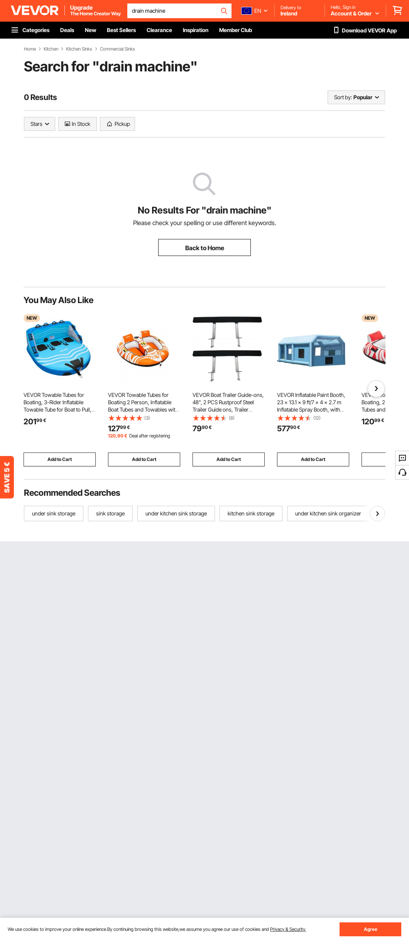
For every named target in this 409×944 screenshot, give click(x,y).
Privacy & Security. (288, 929)
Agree (370, 929)
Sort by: (343, 97)
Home (30, 49)
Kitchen (51, 49)
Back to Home (204, 248)
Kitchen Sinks (79, 49)
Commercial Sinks (117, 49)
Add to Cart (59, 459)
